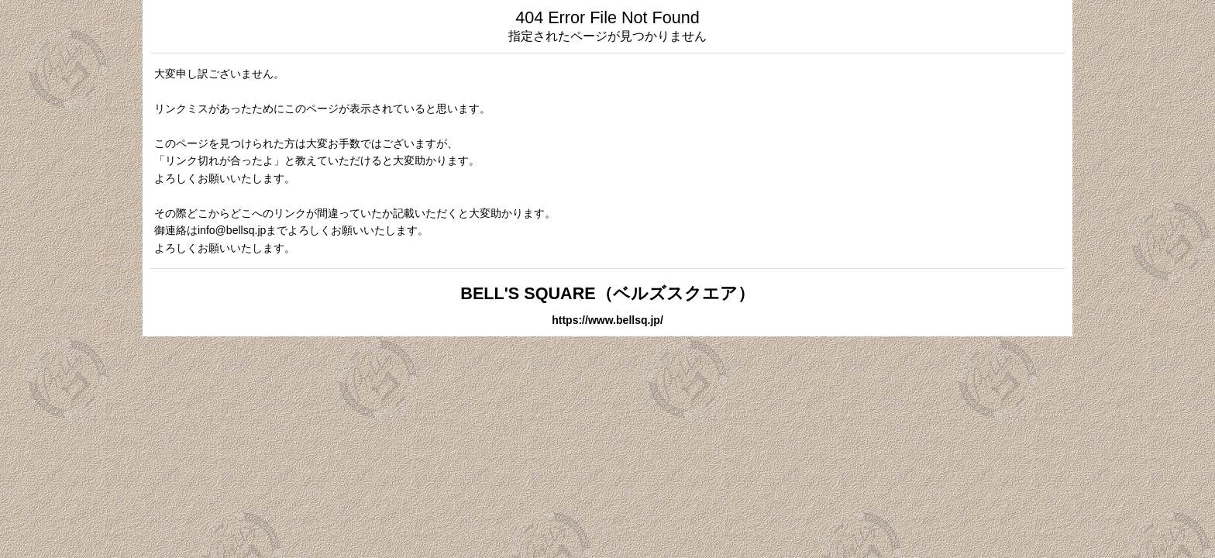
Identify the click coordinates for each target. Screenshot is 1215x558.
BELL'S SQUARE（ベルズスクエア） (607, 293)
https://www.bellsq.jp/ (607, 320)
